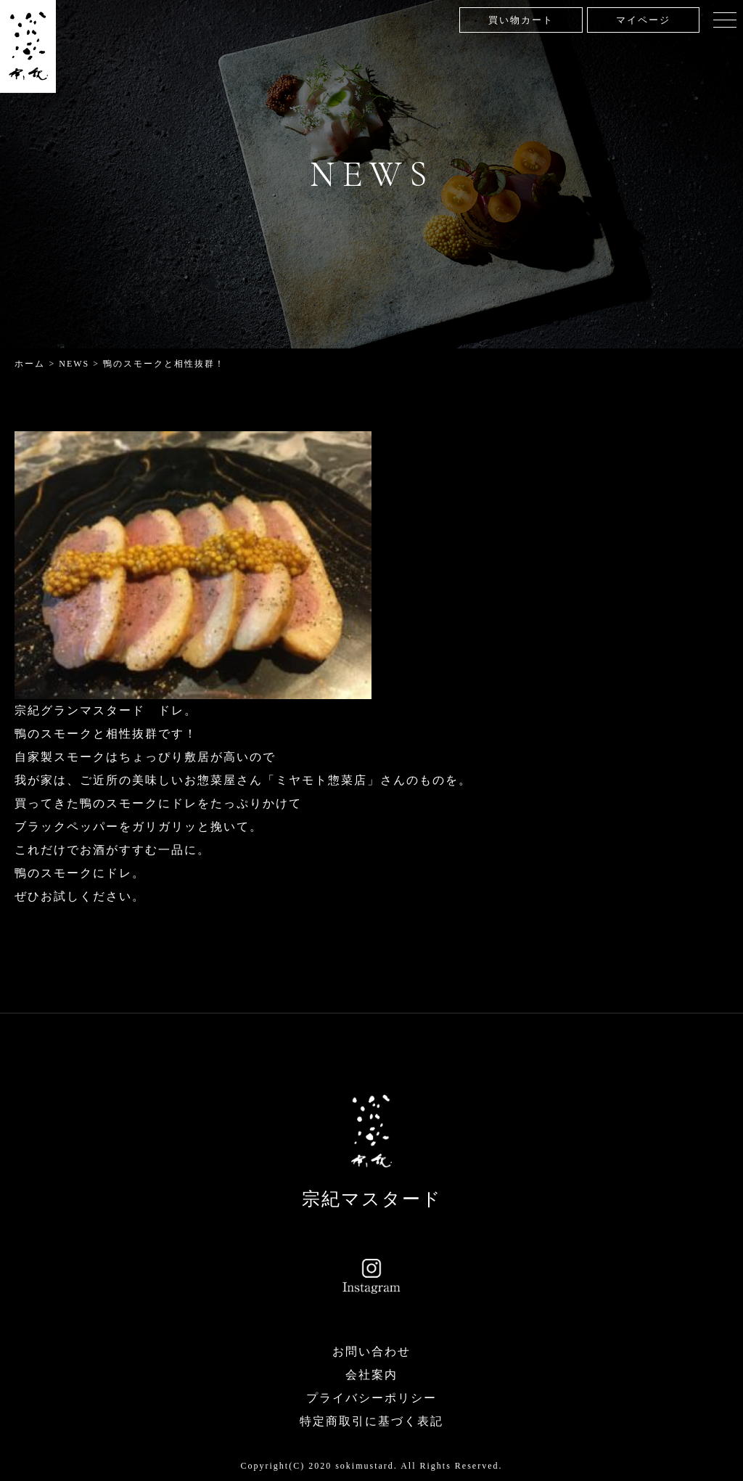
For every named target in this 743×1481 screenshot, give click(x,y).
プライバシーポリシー (371, 1398)
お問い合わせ (371, 1351)
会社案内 (371, 1374)
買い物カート (521, 20)
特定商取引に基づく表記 (371, 1421)
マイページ (643, 20)
